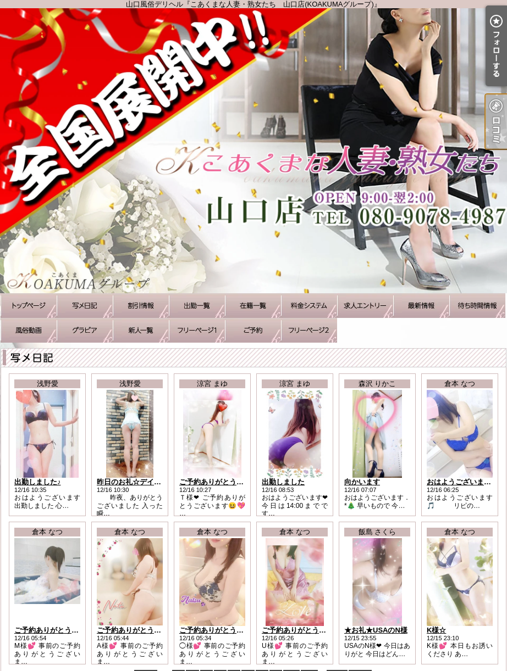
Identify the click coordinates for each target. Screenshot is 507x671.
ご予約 (253, 330)
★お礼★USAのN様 (375, 630)
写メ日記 (85, 305)
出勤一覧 (197, 305)
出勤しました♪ (37, 482)
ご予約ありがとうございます (225, 482)
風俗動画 (29, 330)
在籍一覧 (253, 305)
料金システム (309, 305)
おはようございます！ (462, 482)
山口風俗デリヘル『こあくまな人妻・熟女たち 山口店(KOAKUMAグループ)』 (253, 150)
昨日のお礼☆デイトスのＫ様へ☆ (150, 482)
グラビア (85, 330)
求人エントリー (365, 305)
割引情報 (141, 305)
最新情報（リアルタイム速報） (421, 305)
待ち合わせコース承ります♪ (197, 330)
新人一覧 (141, 330)
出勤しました (283, 482)
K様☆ (436, 630)
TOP (29, 305)
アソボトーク (309, 330)
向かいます (362, 482)
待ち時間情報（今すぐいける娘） (477, 305)
